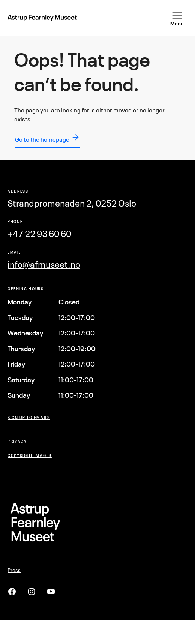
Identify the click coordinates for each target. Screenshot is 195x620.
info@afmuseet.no (44, 264)
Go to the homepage (47, 138)
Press (14, 570)
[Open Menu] (177, 18)
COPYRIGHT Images (30, 455)
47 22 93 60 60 (42, 233)
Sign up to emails (29, 417)
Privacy (17, 441)
